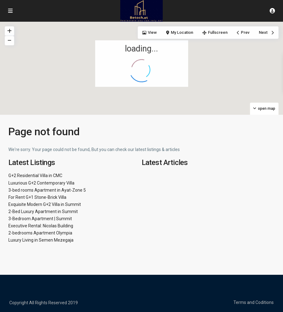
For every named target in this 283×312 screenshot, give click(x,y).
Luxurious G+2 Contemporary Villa (41, 183)
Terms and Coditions (253, 302)
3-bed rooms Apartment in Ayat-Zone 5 (47, 190)
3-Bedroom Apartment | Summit (40, 218)
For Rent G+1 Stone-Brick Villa (37, 197)
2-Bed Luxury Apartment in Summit (43, 211)
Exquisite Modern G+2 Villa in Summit (44, 204)
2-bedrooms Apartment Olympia (40, 232)
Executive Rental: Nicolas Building (40, 225)
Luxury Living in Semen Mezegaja (40, 240)
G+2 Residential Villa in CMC (35, 175)
